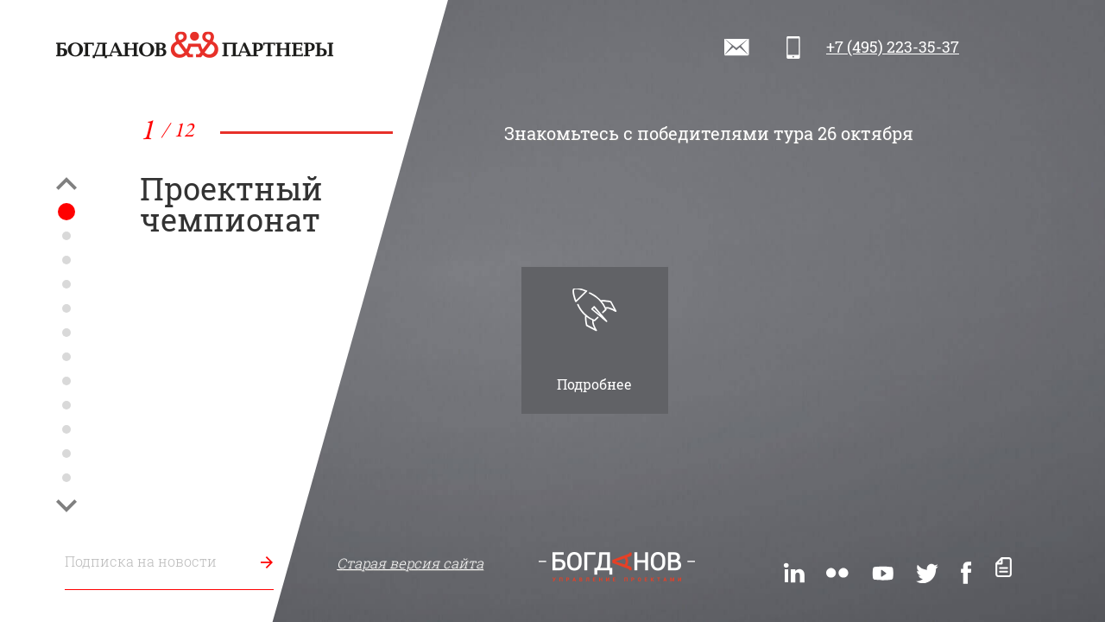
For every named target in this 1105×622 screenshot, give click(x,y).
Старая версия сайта (410, 563)
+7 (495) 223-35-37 (892, 46)
